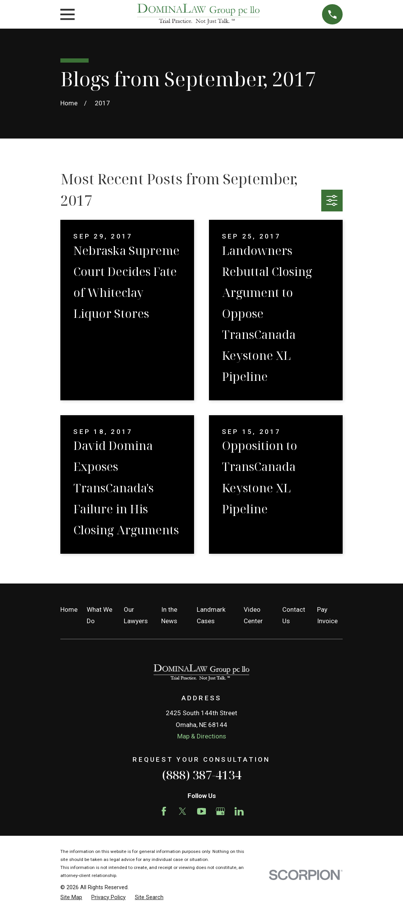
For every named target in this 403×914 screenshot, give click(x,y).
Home (69, 609)
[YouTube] (201, 811)
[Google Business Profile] (220, 811)
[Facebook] (163, 811)
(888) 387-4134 (201, 775)
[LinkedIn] (239, 811)
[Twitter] (182, 811)
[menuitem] (71, 898)
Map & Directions (201, 736)
